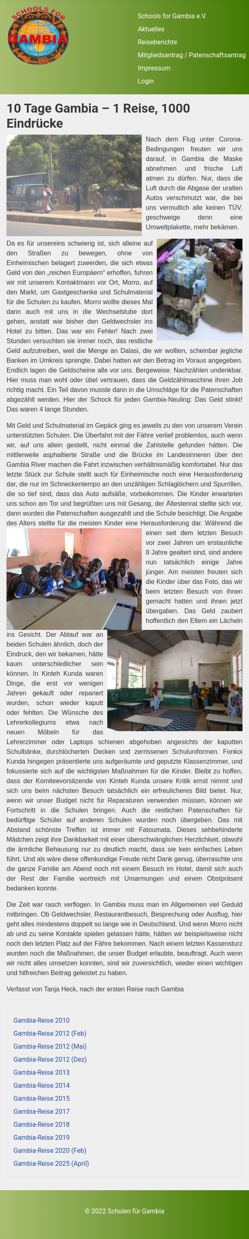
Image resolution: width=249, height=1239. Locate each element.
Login (146, 81)
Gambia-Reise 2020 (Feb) (50, 1150)
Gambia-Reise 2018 (41, 1124)
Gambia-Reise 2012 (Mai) (50, 1046)
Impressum (154, 68)
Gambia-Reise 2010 (41, 1020)
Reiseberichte (157, 42)
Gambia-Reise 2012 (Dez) (50, 1059)
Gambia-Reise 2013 (41, 1072)
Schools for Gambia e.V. (172, 16)
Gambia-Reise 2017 (41, 1111)
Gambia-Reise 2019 (41, 1137)
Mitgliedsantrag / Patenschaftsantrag (192, 55)
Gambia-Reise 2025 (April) (51, 1163)
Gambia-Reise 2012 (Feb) (50, 1033)
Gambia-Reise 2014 (41, 1085)
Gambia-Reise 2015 (41, 1098)
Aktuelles (151, 29)
